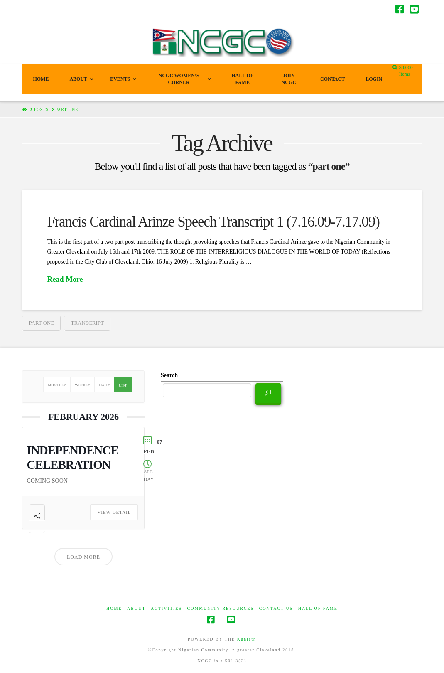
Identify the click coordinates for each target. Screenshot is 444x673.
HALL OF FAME (318, 608)
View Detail (114, 512)
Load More (83, 557)
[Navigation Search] (395, 68)
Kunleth (246, 639)
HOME (114, 608)
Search (169, 375)
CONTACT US (276, 608)
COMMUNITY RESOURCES (220, 608)
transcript (87, 323)
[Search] (268, 393)
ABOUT (136, 608)
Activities (166, 608)
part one (41, 323)
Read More (65, 279)
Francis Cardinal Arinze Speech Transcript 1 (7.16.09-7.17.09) (213, 222)
